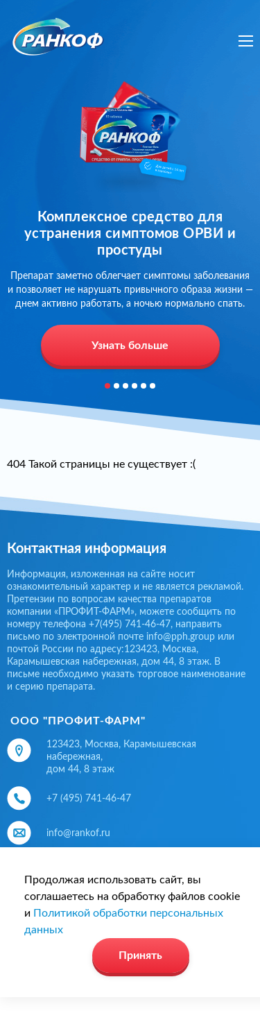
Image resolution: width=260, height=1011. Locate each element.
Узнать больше (130, 345)
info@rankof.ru (78, 833)
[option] (130, 225)
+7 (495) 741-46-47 (88, 799)
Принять (140, 955)
